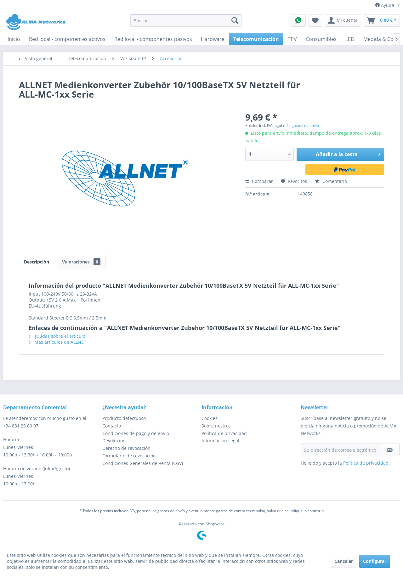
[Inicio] (14, 39)
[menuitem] (185, 20)
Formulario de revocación (129, 456)
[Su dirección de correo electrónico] (340, 450)
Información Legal (220, 441)
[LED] (350, 39)
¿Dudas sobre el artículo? (58, 336)
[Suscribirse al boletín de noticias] (390, 450)
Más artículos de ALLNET (57, 342)
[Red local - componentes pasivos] (153, 39)
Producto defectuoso (124, 418)
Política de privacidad (224, 433)
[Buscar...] (185, 20)
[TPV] (292, 39)
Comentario (331, 181)
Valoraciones (81, 261)
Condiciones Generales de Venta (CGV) (142, 463)
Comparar (259, 181)
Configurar (374, 561)
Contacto (111, 426)
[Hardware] (212, 39)
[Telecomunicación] (256, 39)
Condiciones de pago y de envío (135, 433)
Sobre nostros (216, 426)
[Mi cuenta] (343, 20)
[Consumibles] (321, 39)
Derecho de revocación (126, 448)
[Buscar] (234, 20)
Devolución (114, 441)
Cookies (210, 418)
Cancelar (343, 561)
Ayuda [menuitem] (385, 5)
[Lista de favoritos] (315, 20)
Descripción (36, 262)
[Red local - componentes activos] (67, 39)
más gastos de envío (301, 125)
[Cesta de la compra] (382, 20)
